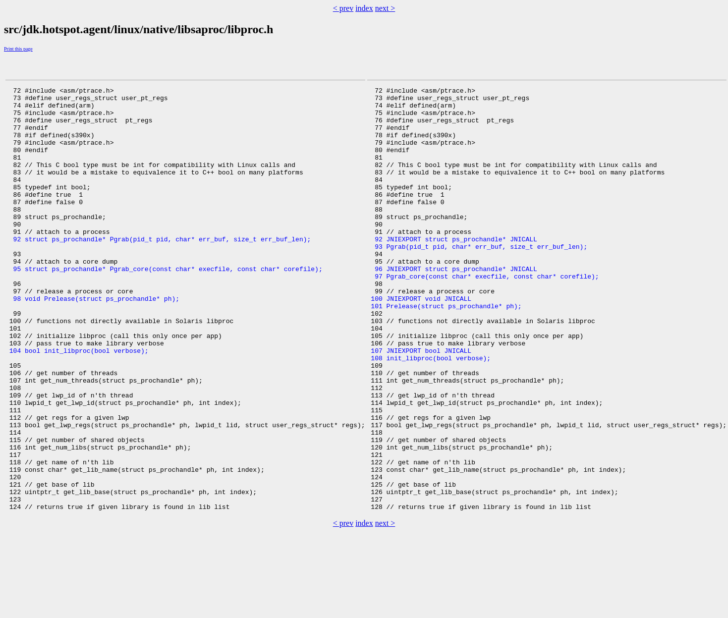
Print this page (18, 49)
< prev (343, 8)
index (364, 8)
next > (385, 8)
